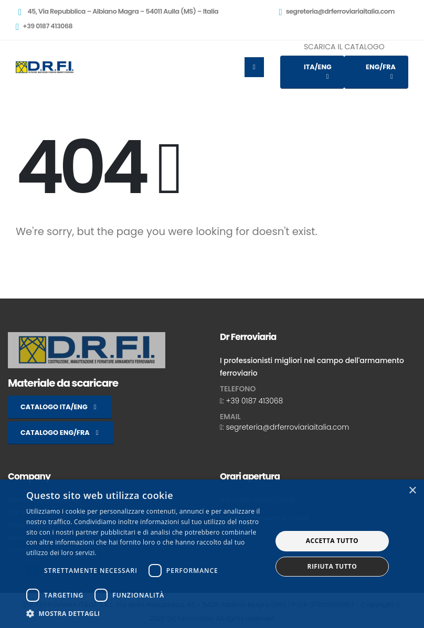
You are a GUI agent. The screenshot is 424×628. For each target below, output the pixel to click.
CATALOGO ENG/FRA (60, 432)
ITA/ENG (318, 71)
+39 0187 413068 (254, 401)
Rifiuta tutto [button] (332, 566)
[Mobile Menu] (254, 67)
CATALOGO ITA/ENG (59, 406)
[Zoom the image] (86, 338)
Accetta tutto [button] (332, 540)
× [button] (412, 491)
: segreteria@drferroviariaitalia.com (285, 427)
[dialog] (212, 554)
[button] (145, 614)
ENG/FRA (381, 71)
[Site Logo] (44, 67)
